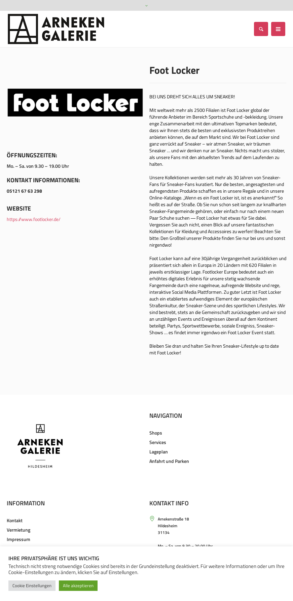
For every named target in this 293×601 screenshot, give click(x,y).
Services (157, 442)
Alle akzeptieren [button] (78, 585)
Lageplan (158, 451)
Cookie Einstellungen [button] (31, 585)
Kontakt (15, 520)
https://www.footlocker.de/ (34, 219)
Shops (155, 432)
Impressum (18, 539)
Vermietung (18, 529)
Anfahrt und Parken (169, 461)
